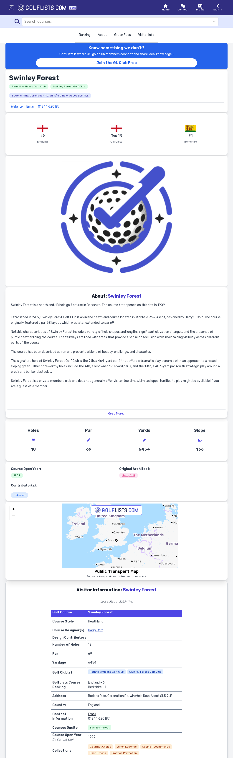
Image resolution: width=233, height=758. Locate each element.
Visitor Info (146, 35)
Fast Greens (98, 753)
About (102, 35)
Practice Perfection (124, 753)
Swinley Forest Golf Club (69, 86)
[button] (116, 540)
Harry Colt (128, 475)
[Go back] (11, 7)
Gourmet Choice (100, 746)
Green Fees (122, 35)
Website (17, 107)
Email (30, 107)
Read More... (116, 413)
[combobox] (24, 21)
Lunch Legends (126, 746)
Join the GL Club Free (116, 63)
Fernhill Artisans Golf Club (29, 86)
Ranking (85, 35)
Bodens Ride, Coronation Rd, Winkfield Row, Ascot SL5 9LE (50, 95)
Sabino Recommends (156, 746)
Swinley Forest (99, 727)
